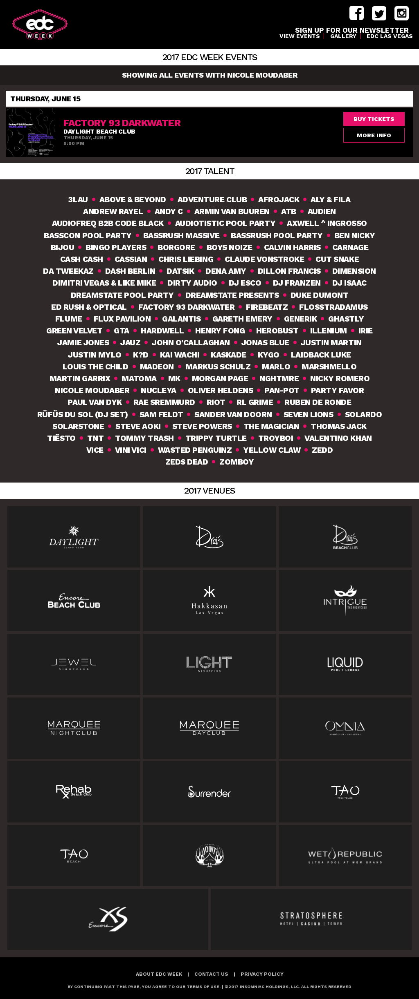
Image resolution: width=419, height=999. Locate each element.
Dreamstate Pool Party (122, 295)
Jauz (130, 342)
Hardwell (162, 330)
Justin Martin (331, 342)
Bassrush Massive (181, 235)
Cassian (131, 259)
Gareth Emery (242, 319)
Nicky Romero (339, 378)
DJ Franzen (297, 283)
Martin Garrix (80, 378)
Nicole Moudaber (92, 390)
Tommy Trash (144, 438)
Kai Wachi (180, 355)
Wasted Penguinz (195, 450)
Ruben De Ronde (317, 402)
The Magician (271, 426)
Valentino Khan (338, 438)
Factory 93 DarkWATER (186, 307)
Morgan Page (220, 378)
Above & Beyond (132, 199)
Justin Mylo (95, 355)
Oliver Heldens (220, 390)
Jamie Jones (83, 342)
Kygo (268, 355)
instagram (401, 13)
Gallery (343, 36)
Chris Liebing (185, 259)
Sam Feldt (161, 414)
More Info (374, 135)
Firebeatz (267, 307)
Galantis (181, 319)
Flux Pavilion (122, 319)
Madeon (157, 366)
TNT (95, 438)
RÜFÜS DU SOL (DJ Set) (82, 414)
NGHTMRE (279, 378)
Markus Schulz (218, 366)
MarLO (276, 366)
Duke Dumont (320, 295)
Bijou (62, 247)
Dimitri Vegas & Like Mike (104, 283)
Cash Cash (81, 259)
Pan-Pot (282, 390)
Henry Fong (220, 330)
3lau (78, 199)
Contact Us (211, 974)
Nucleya (158, 390)
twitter (379, 13)
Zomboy (236, 462)
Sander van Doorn (233, 414)
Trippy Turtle (216, 438)
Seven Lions (308, 414)
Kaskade (228, 355)
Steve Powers (202, 426)
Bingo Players (116, 247)
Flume (68, 319)
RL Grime (255, 402)
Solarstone (78, 426)
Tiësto (61, 438)
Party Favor (337, 390)
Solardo (363, 414)
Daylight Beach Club (99, 131)
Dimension (354, 271)
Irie (365, 330)
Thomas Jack (339, 426)
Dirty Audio (192, 283)
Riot (216, 402)
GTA (121, 330)
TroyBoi (275, 438)
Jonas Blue (265, 342)
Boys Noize (229, 247)
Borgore (176, 247)
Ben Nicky (354, 235)
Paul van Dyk (95, 402)
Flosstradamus (333, 307)
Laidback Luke (321, 355)
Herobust (277, 330)
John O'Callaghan (191, 342)
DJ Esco (245, 283)
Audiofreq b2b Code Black (107, 223)
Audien (322, 211)
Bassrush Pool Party (277, 235)
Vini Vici (130, 450)
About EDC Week (159, 974)
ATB (288, 211)
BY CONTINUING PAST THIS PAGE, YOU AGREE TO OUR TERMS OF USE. (144, 986)
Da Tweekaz (68, 271)
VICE (95, 450)
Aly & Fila (330, 199)
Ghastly (346, 319)
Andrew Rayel (113, 211)
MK (174, 378)
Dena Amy (225, 271)
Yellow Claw (271, 450)
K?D (141, 355)
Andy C (169, 211)
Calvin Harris (292, 247)
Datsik (180, 271)
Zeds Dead (186, 462)
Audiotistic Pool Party (225, 223)
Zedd (322, 450)
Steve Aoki (137, 426)
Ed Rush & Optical (89, 307)
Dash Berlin (130, 271)
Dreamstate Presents (232, 295)
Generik (300, 319)
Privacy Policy (262, 974)
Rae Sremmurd (164, 402)
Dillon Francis (289, 271)
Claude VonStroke (264, 259)
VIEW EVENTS (299, 36)
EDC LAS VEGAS (390, 36)
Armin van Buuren (232, 211)
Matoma (139, 378)
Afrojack (278, 199)
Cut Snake (337, 259)
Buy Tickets (374, 119)
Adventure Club (212, 199)
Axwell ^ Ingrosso (327, 223)
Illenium (328, 330)
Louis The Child (95, 366)
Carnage (350, 247)
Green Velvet (74, 330)
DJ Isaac (349, 283)
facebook (356, 13)
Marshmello (329, 366)
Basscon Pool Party (87, 235)
